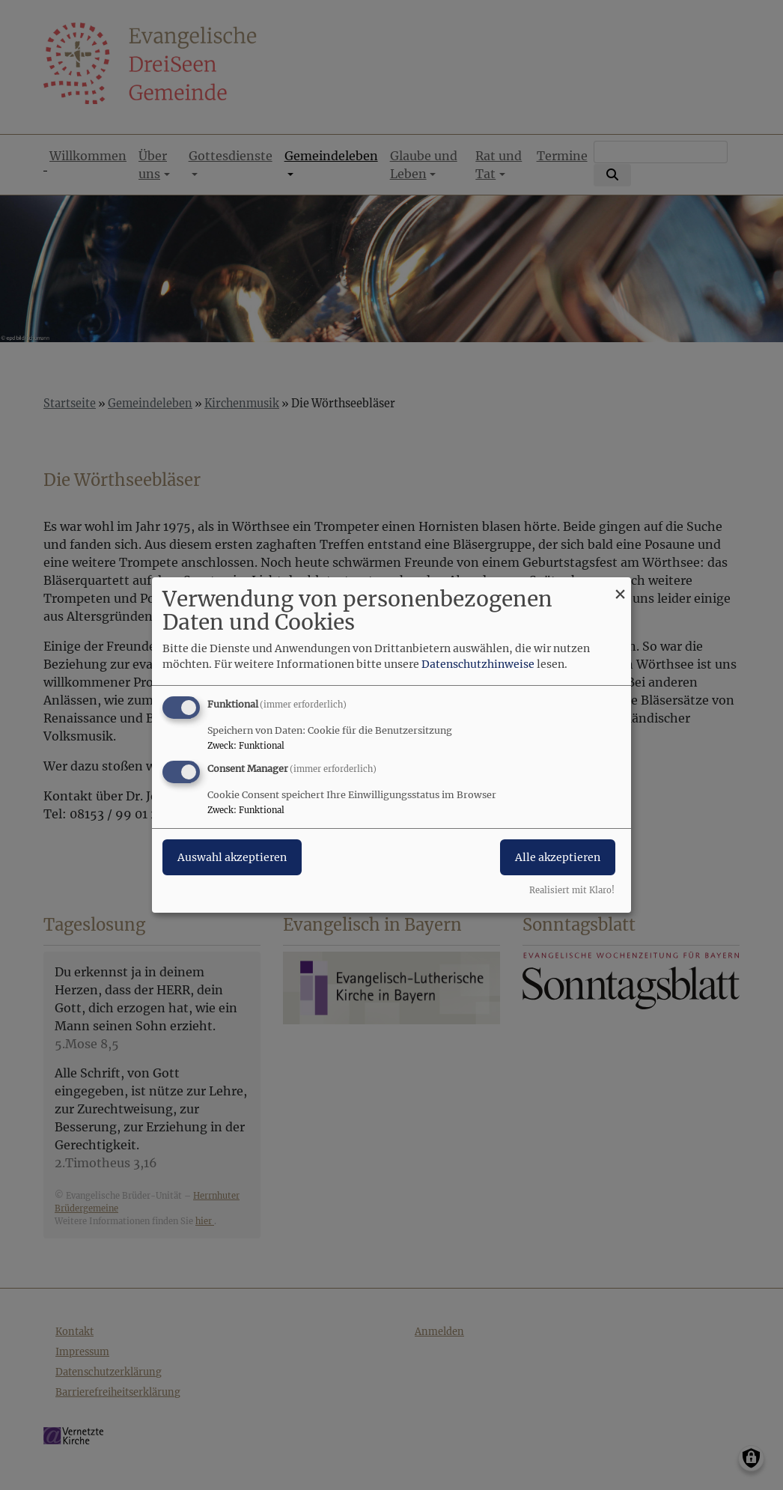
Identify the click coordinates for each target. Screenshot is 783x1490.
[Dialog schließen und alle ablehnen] (620, 586)
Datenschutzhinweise (477, 664)
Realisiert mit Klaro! (572, 890)
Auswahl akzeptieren (232, 857)
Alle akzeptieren (557, 857)
